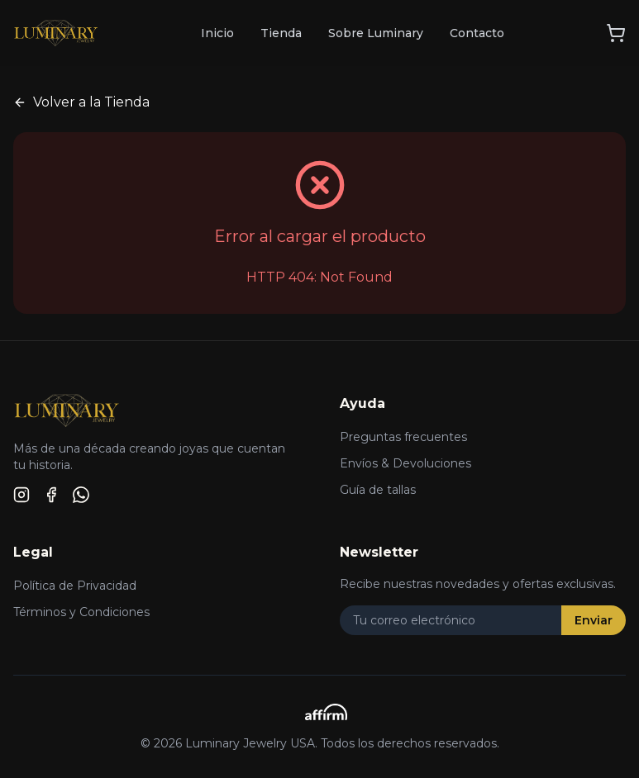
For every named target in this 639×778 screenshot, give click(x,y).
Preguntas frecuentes (403, 436)
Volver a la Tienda (81, 102)
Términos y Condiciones (81, 612)
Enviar (594, 620)
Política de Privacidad (74, 585)
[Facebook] (51, 494)
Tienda (281, 33)
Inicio (217, 33)
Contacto (477, 33)
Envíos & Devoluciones (405, 463)
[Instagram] (21, 494)
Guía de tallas (378, 489)
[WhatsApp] (81, 494)
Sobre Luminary (375, 33)
